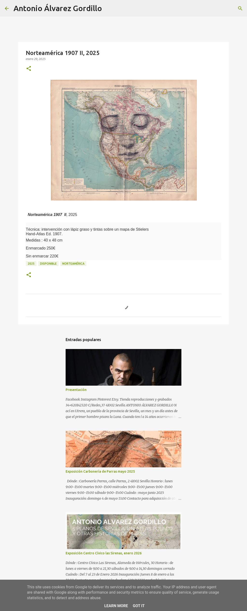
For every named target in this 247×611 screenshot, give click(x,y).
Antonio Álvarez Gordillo (58, 8)
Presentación (76, 390)
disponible (48, 263)
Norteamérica (73, 263)
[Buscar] (109, 8)
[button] (29, 69)
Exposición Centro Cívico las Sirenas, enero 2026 (104, 553)
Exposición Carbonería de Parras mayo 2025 (100, 471)
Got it (138, 606)
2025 (31, 263)
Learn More (116, 606)
